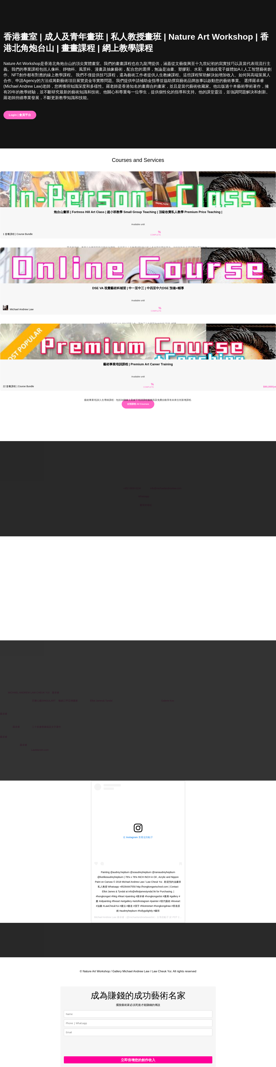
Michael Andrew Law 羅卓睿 (109, 917)
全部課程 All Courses (138, 404)
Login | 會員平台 (20, 115)
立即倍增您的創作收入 (138, 1060)
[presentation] (90, 1046)
